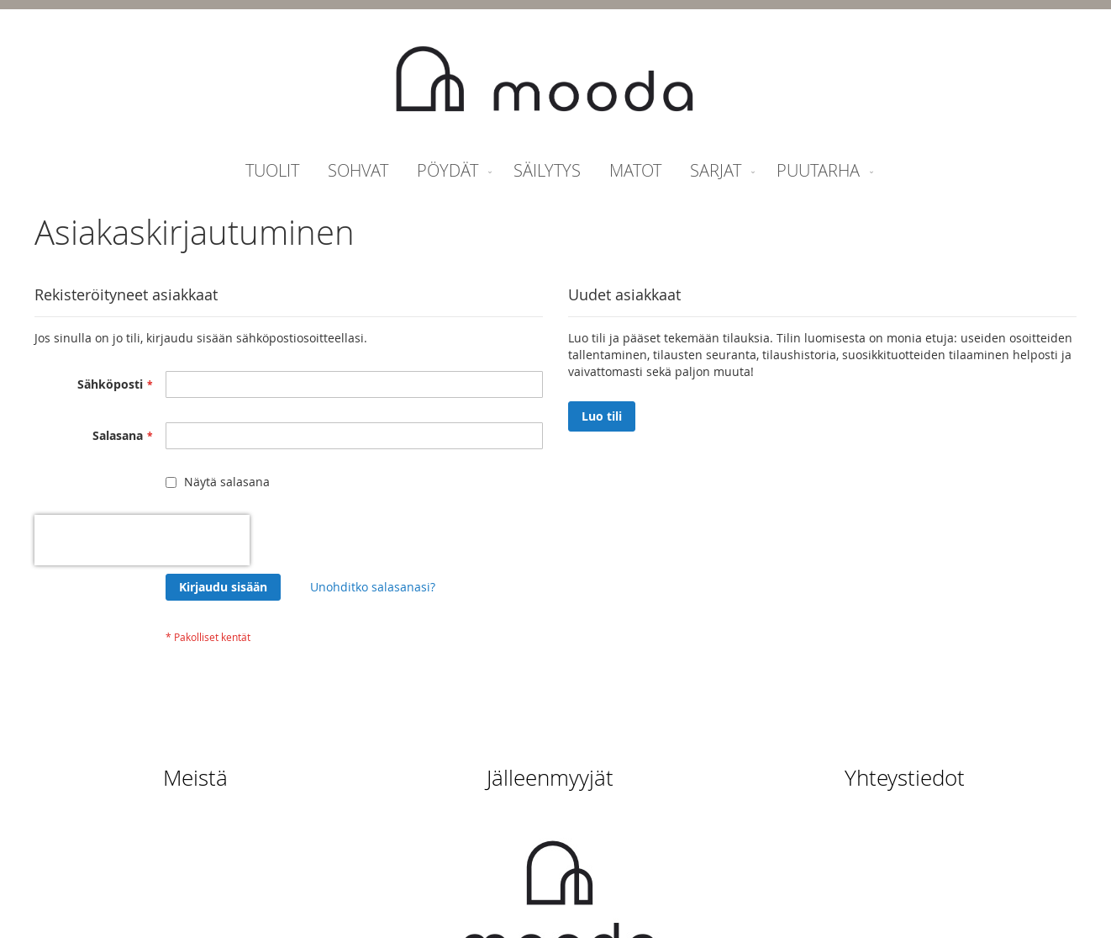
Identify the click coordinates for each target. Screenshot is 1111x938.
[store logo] (544, 80)
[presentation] (142, 540)
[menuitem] (272, 170)
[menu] (555, 170)
